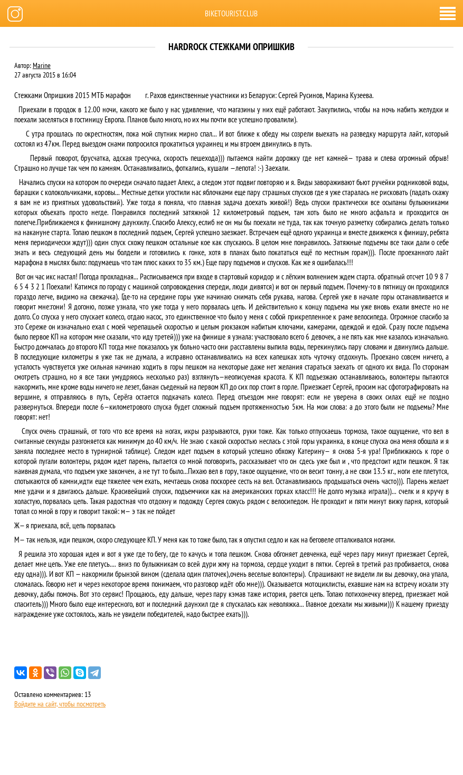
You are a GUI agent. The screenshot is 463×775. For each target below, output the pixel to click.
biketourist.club (231, 13)
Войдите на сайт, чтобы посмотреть (60, 704)
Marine (42, 65)
